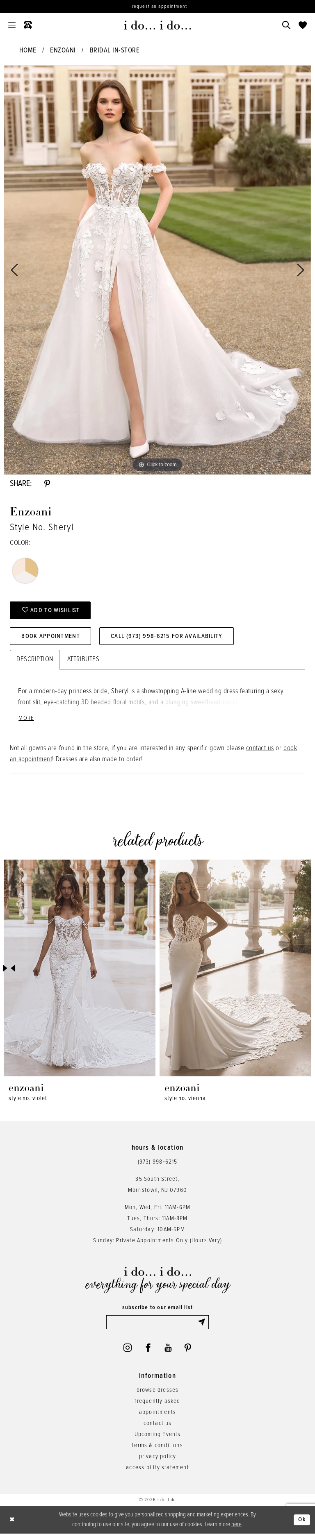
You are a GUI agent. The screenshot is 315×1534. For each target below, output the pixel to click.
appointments (157, 1412)
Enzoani (63, 50)
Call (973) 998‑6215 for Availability (166, 636)
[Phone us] (28, 25)
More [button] (26, 718)
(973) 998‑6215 (158, 1162)
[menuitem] (12, 25)
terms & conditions (157, 1445)
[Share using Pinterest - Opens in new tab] (47, 484)
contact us (260, 748)
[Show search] (286, 25)
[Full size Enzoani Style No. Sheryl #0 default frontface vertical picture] (157, 270)
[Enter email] (157, 1322)
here (236, 1524)
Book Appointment (50, 636)
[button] (12, 25)
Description (34, 659)
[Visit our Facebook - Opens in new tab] (148, 1347)
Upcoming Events (158, 1434)
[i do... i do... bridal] (157, 25)
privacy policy (157, 1456)
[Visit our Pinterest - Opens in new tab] (188, 1347)
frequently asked (157, 1401)
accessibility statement (157, 1468)
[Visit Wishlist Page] (302, 25)
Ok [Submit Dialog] (302, 1520)
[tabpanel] (157, 270)
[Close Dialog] (12, 1520)
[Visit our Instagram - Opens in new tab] (127, 1347)
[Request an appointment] (157, 6)
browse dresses (158, 1390)
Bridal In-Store (115, 50)
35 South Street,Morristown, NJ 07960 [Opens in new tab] (157, 1184)
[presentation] (79, 968)
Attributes (83, 659)
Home (28, 50)
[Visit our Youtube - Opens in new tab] (167, 1347)
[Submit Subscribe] (203, 1322)
